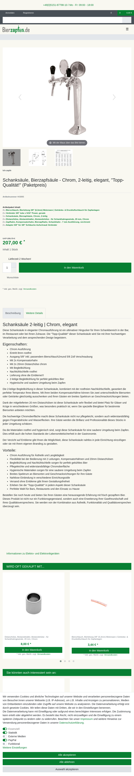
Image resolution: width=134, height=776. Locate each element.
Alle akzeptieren (67, 754)
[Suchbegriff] (62, 20)
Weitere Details (34, 313)
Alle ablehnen (67, 762)
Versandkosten (29, 289)
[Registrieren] (26, 13)
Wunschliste (11, 277)
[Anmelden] (9, 13)
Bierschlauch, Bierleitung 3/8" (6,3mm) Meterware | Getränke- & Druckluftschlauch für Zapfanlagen (53, 210)
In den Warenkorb (96, 267)
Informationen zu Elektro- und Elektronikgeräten (32, 553)
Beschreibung (13, 313)
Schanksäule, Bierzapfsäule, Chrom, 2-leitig (26, 216)
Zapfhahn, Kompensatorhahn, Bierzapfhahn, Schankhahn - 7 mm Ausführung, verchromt (48, 222)
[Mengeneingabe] (7, 268)
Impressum (86, 719)
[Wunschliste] (113, 13)
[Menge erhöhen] (13, 265)
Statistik (12, 732)
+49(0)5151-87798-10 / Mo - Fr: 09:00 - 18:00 (67, 5)
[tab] (13, 313)
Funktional (14, 743)
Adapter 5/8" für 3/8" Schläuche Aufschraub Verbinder (31, 225)
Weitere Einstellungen (15, 747)
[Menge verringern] (13, 270)
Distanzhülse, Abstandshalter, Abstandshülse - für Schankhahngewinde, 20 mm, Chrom (47, 219)
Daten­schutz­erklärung (71, 722)
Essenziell (14, 728)
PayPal (12, 740)
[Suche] (126, 20)
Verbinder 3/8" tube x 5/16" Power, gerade (25, 213)
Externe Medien (17, 736)
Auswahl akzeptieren (67, 769)
